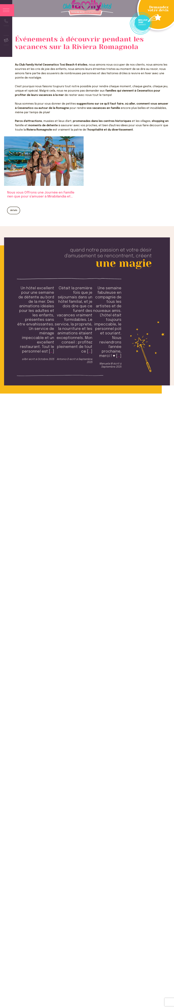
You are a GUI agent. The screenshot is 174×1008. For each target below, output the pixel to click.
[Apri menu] (7, 10)
